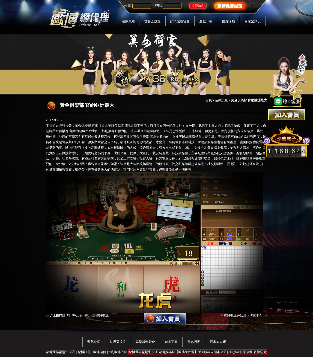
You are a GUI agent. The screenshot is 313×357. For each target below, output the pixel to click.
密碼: (158, 5)
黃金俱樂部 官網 (86, 126)
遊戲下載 (205, 21)
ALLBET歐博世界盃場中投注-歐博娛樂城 (79, 315)
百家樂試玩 (252, 21)
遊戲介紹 (128, 21)
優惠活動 (228, 21)
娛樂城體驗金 (180, 21)
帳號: (128, 5)
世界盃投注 (152, 21)
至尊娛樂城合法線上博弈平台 (241, 315)
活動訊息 (221, 100)
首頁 (209, 100)
